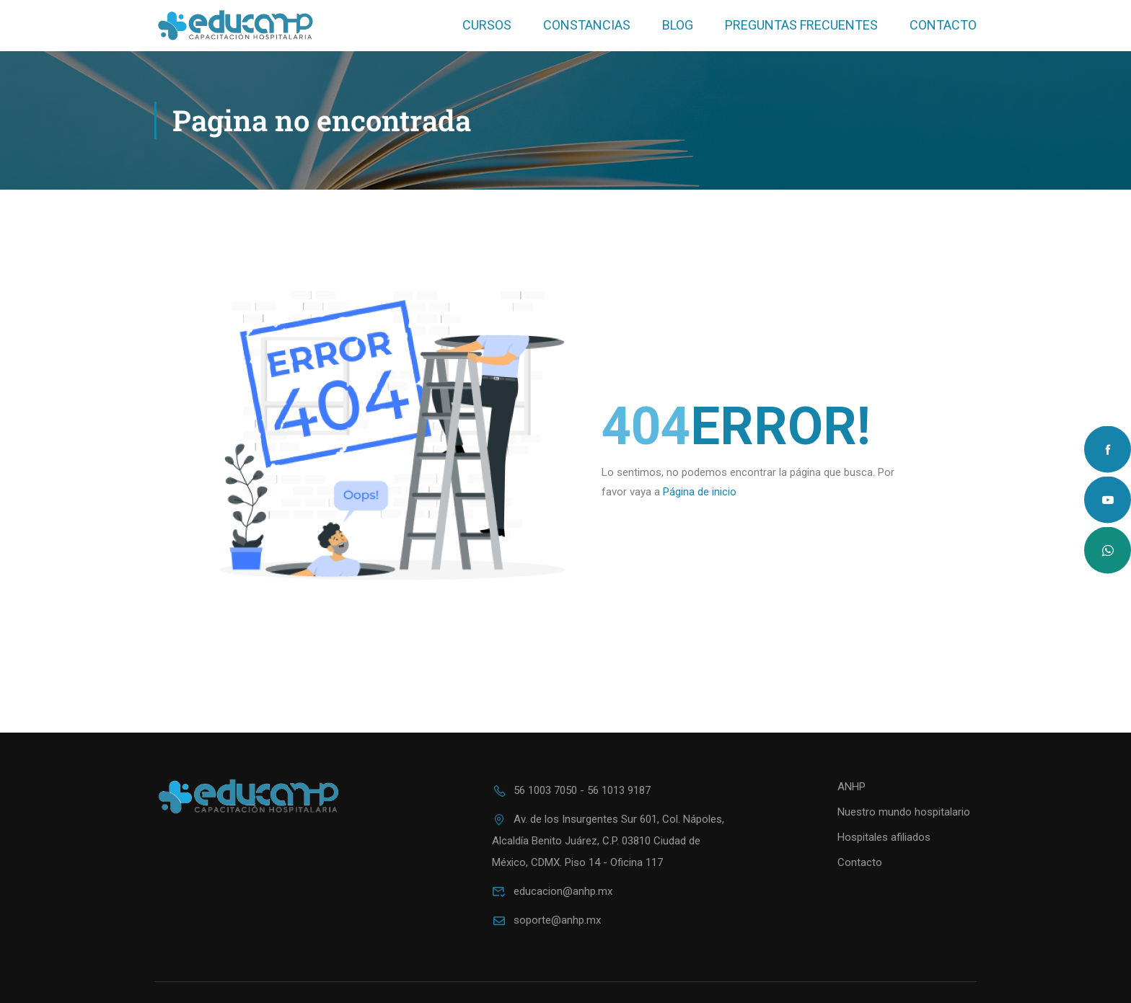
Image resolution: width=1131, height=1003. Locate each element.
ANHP (851, 786)
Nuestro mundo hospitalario (903, 811)
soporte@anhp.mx (546, 920)
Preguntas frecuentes (801, 24)
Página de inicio (699, 491)
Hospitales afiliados (883, 837)
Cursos (486, 24)
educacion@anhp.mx (552, 891)
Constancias (586, 24)
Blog (677, 24)
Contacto (943, 24)
